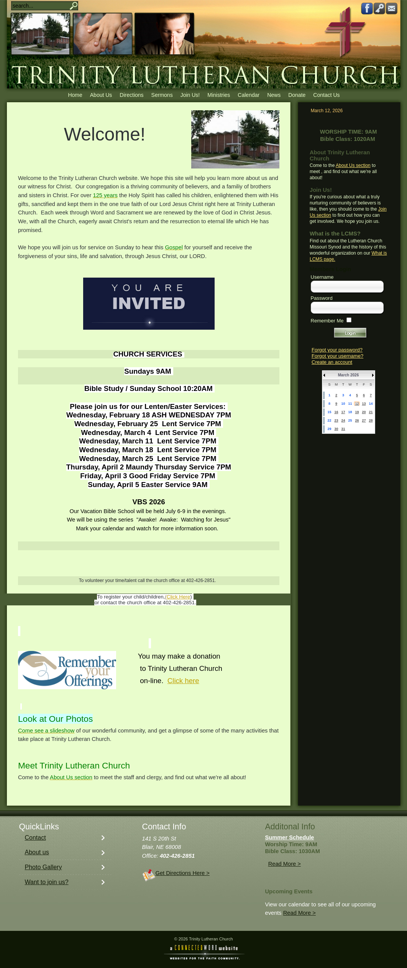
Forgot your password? (337, 350)
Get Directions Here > (183, 873)
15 (329, 412)
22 (329, 420)
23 (336, 420)
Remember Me (327, 321)
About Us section (353, 165)
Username (322, 277)
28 (371, 420)
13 (364, 404)
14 (371, 404)
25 (350, 420)
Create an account (332, 362)
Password (322, 298)
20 (364, 412)
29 (329, 429)
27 (364, 420)
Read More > (284, 864)
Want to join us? (47, 882)
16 (336, 412)
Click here (183, 681)
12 (357, 404)
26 (357, 420)
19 (357, 412)
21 (371, 412)
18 (350, 412)
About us (37, 852)
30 (336, 429)
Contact (35, 837)
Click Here (178, 597)
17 (343, 412)
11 (350, 404)
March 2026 (348, 375)
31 (343, 429)
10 (343, 404)
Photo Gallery (43, 867)
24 (343, 420)
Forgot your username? (337, 356)
